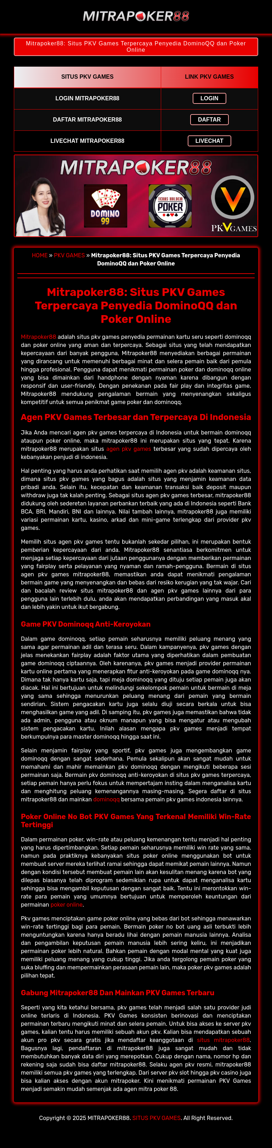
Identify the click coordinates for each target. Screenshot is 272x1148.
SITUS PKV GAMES (156, 1118)
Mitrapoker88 (38, 337)
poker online (67, 904)
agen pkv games (128, 449)
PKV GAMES (69, 255)
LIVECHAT (209, 141)
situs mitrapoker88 (223, 1040)
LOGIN (209, 98)
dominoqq (106, 799)
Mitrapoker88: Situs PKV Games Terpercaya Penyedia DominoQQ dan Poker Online (136, 46)
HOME (40, 255)
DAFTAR (209, 120)
